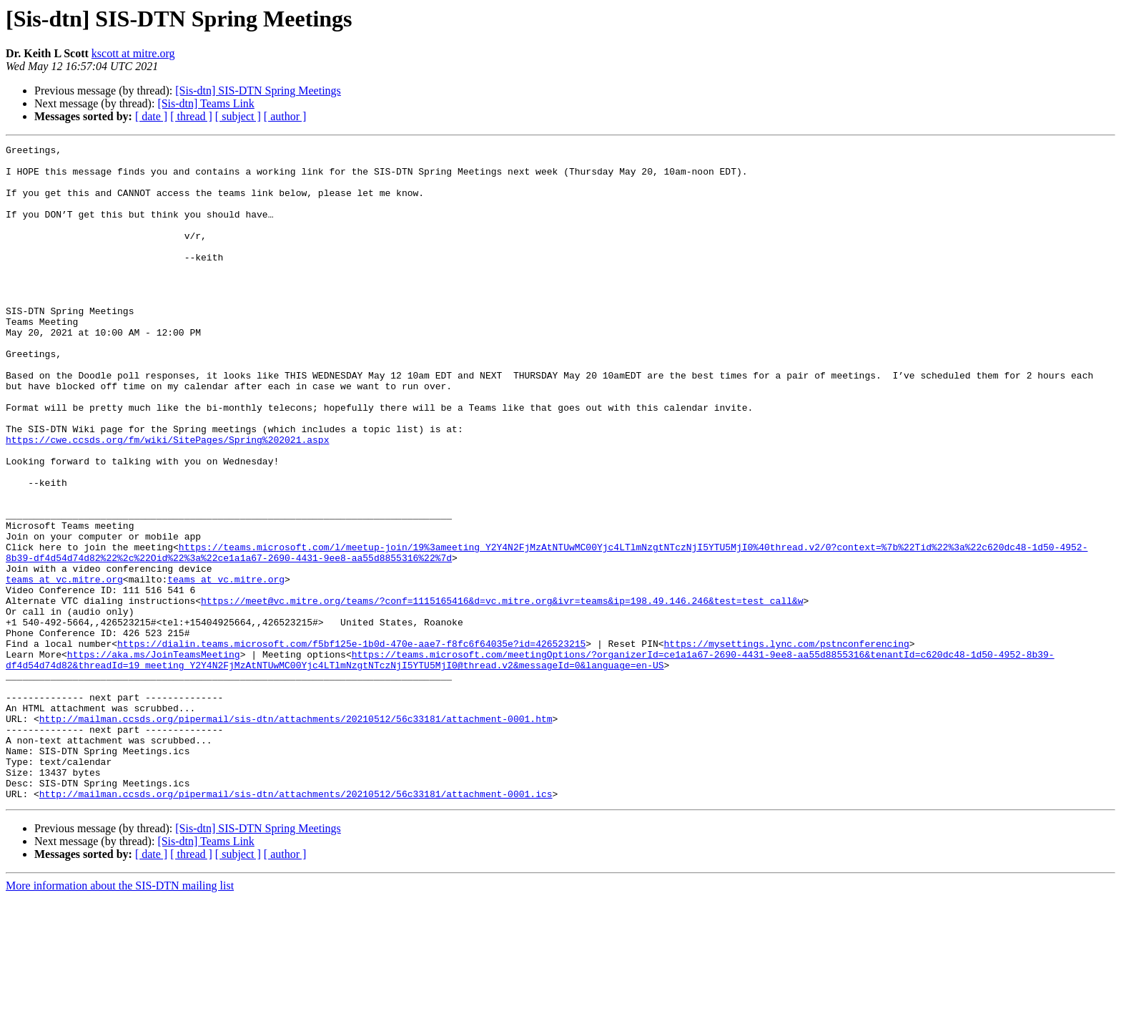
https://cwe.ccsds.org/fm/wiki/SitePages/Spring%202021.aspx (167, 499)
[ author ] (285, 116)
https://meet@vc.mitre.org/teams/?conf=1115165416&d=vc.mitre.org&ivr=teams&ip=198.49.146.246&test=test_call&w (502, 692)
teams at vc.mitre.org (64, 666)
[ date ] (151, 116)
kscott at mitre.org (133, 53)
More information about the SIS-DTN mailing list (120, 1016)
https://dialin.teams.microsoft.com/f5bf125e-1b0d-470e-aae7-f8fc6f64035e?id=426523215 (351, 744)
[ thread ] (191, 116)
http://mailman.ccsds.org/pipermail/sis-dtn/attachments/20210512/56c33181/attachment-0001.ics (296, 924)
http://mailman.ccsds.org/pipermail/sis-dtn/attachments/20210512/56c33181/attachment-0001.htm (296, 834)
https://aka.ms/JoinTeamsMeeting (153, 757)
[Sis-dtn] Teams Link (205, 103)
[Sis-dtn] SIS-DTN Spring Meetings (258, 90)
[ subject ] (238, 116)
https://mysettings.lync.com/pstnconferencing (786, 744)
